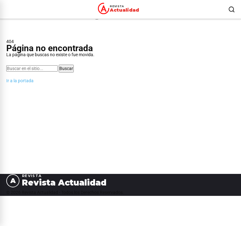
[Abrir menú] (7, 9)
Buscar (66, 68)
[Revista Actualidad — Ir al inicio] (119, 8)
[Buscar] (231, 9)
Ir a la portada (20, 80)
